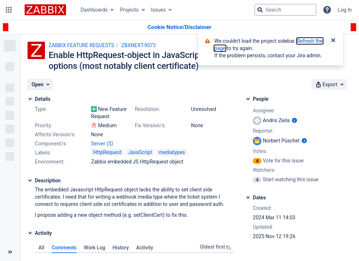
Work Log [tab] (94, 247)
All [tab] (41, 247)
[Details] (30, 99)
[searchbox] (285, 10)
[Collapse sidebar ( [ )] (10, 251)
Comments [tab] (64, 247)
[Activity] (30, 233)
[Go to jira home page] (45, 10)
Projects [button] (129, 10)
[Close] (333, 41)
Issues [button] (158, 10)
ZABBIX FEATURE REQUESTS (81, 45)
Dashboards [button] (94, 10)
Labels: (43, 153)
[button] (9, 10)
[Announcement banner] (179, 27)
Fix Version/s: (150, 125)
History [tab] (120, 247)
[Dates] (248, 197)
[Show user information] (294, 120)
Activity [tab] (144, 247)
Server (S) (102, 143)
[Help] (327, 10)
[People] (248, 99)
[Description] (30, 180)
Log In (345, 10)
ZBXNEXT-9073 (138, 45)
